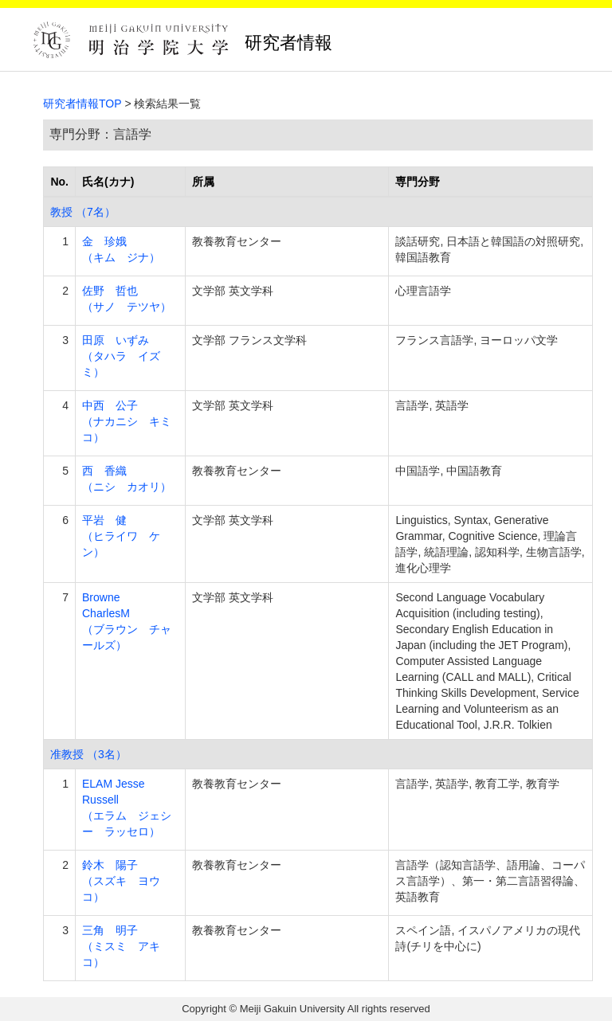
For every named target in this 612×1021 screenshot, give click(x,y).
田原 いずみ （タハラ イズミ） (121, 356)
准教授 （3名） (88, 754)
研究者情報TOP (82, 103)
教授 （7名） (83, 211)
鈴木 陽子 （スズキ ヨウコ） (121, 881)
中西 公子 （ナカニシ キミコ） (126, 421)
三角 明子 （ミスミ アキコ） (121, 946)
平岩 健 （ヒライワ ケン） (121, 536)
